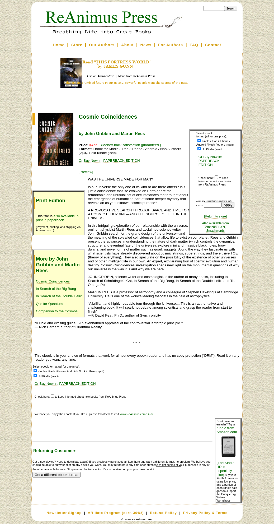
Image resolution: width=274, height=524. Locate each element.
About (127, 45)
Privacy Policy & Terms (205, 513)
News (146, 45)
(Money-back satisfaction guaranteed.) (131, 145)
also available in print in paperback (57, 218)
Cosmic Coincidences (53, 281)
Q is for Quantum (49, 304)
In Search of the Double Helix (59, 296)
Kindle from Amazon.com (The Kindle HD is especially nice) (228, 451)
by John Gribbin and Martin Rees (112, 133)
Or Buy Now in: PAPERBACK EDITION (210, 161)
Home (59, 45)
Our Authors (102, 45)
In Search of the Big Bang (56, 289)
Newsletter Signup (64, 513)
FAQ (194, 45)
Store (76, 45)
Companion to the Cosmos (57, 311)
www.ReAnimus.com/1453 (136, 414)
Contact (213, 45)
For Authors (170, 45)
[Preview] (86, 172)
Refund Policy (163, 513)
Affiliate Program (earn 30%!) (116, 513)
